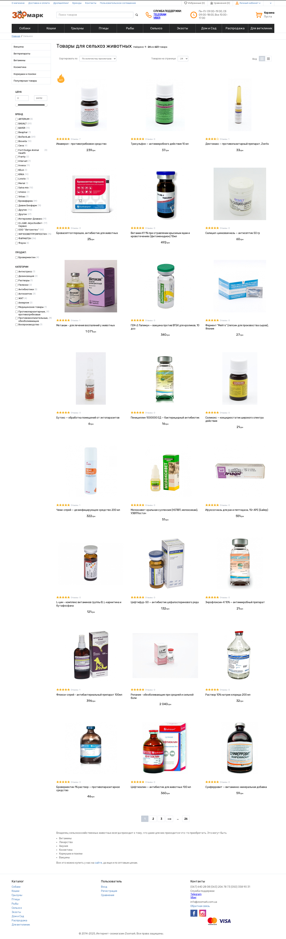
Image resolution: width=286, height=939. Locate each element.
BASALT (22, 123)
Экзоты (16, 912)
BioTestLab (24, 136)
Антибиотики (26, 289)
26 (186, 818)
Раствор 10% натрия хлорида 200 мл (227, 694)
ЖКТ (21, 298)
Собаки (16, 886)
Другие (22, 209)
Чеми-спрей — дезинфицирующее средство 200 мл (88, 510)
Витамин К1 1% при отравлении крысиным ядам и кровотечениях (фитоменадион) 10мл (160, 235)
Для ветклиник (21, 924)
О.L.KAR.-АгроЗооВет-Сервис (30, 224)
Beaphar (23, 132)
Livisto (22, 178)
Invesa (22, 165)
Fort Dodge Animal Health (28, 151)
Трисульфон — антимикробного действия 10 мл (160, 143)
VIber (156, 17)
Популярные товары (25, 80)
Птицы (16, 899)
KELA (21, 170)
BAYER (21, 128)
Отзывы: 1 (224, 139)
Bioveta (22, 141)
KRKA (21, 174)
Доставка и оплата (39, 3)
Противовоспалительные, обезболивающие (33, 319)
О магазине (18, 3)
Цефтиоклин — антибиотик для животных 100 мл (161, 787)
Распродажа (19, 920)
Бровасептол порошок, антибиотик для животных (87, 233)
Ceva (21, 145)
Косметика (20, 67)
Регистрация (109, 891)
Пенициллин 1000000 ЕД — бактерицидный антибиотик (165, 417)
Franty (22, 156)
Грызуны (17, 895)
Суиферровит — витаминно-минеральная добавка (236, 787)
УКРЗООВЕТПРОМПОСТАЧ (32, 234)
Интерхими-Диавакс (30, 218)
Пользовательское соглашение (118, 3)
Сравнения (107, 895)
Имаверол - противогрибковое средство (81, 143)
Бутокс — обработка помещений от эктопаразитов (87, 417)
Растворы (24, 280)
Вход (104, 886)
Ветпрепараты (22, 53)
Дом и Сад (18, 916)
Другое (22, 214)
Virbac (21, 196)
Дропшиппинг (61, 3)
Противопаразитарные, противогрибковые (32, 313)
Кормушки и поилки (25, 74)
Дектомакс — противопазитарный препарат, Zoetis (237, 143)
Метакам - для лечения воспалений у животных (85, 325)
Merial (21, 183)
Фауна (22, 243)
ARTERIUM (23, 119)
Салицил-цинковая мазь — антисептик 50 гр (232, 233)
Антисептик (25, 293)
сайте (98, 862)
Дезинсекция (26, 276)
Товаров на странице (163, 58)
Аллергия (23, 302)
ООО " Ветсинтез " (28, 229)
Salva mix (23, 187)
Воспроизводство (28, 324)
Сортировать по (68, 58)
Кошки (15, 891)
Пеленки (23, 284)
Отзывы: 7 (75, 139)
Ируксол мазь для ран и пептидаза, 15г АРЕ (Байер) (236, 510)
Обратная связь (200, 906)
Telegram (159, 14)
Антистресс (25, 271)
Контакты (90, 3)
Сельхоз (17, 908)
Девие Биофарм (27, 205)
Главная (16, 36)
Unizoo (22, 192)
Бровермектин (27, 257)
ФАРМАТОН (24, 238)
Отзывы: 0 (150, 139)
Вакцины (19, 46)
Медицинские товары (31, 307)
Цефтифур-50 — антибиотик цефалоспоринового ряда (165, 602)
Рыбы (15, 903)
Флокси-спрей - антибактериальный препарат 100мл (89, 694)
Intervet (22, 161)
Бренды (77, 3)
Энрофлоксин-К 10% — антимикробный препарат (235, 602)
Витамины (19, 60)
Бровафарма (25, 201)
